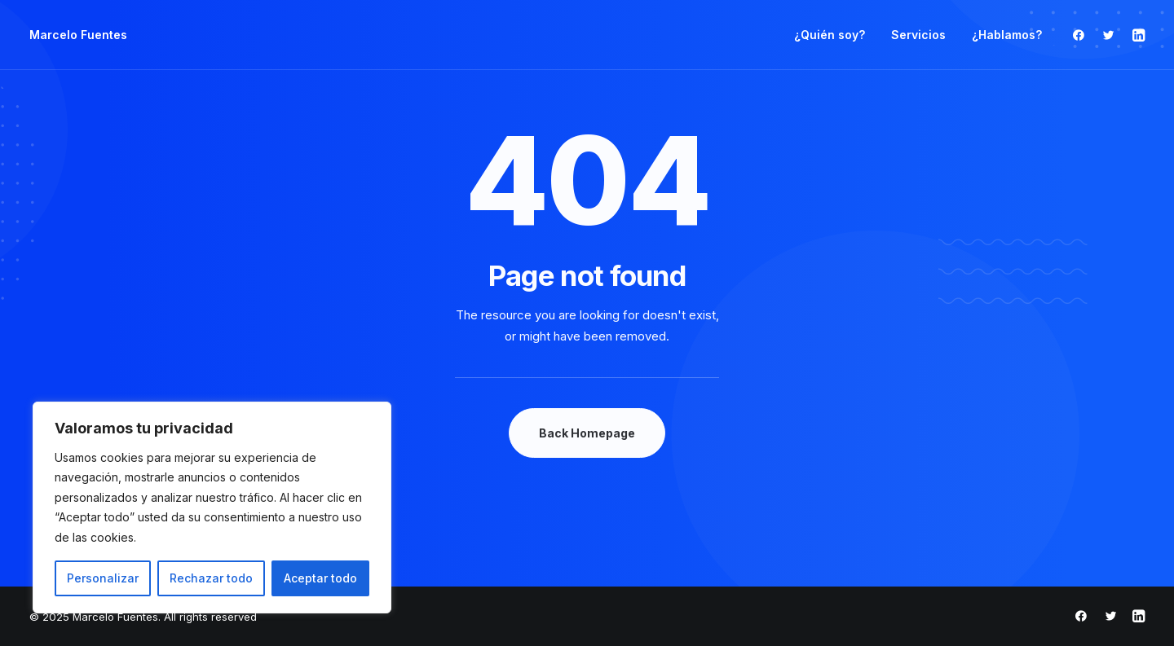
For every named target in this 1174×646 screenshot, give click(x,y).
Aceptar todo (320, 578)
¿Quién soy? (829, 35)
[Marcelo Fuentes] (78, 35)
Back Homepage (587, 433)
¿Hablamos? (1007, 35)
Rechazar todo (211, 578)
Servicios (918, 35)
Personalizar (103, 578)
